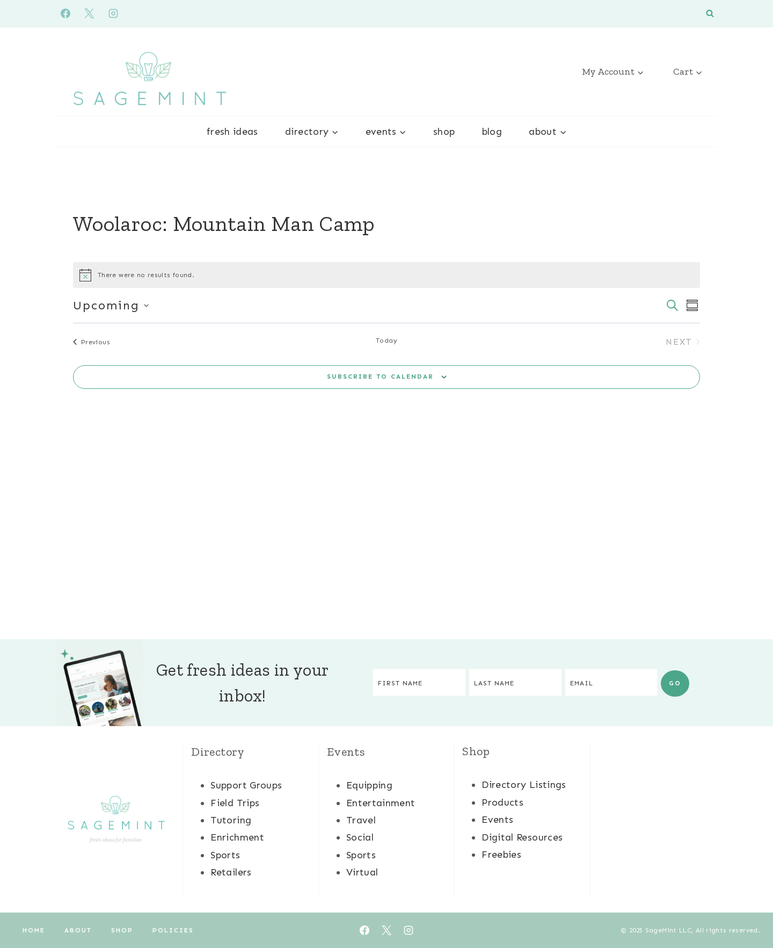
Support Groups (246, 785)
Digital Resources (522, 837)
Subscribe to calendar (380, 376)
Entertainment (380, 803)
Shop (444, 132)
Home (34, 930)
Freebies (501, 854)
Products (502, 802)
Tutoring (230, 820)
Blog (492, 132)
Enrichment (237, 837)
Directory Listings (524, 785)
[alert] (386, 275)
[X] (89, 13)
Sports (225, 855)
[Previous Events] (91, 342)
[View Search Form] (710, 13)
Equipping (369, 785)
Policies (173, 930)
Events (497, 820)
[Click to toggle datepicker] (111, 305)
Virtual (362, 872)
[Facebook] (65, 13)
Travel (361, 820)
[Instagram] (113, 13)
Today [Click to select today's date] (386, 340)
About (78, 930)
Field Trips (234, 803)
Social (360, 837)
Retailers (230, 872)
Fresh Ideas (232, 132)
